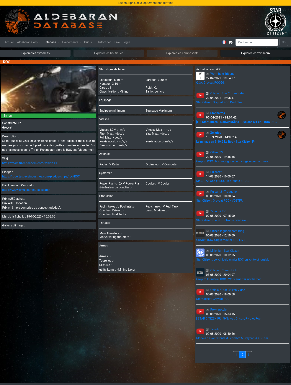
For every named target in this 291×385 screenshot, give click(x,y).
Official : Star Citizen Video (227, 93)
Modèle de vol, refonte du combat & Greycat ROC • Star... (233, 338)
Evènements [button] (70, 42)
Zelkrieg (215, 132)
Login (126, 42)
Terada (214, 329)
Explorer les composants (182, 53)
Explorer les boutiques (108, 53)
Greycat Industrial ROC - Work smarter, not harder (228, 279)
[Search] (257, 42)
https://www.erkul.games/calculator (26, 190)
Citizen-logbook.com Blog (227, 231)
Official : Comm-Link (223, 270)
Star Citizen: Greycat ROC (212, 299)
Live (117, 42)
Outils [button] (88, 42)
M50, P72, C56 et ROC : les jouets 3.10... (222, 181)
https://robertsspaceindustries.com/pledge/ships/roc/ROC (41, 176)
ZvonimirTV (217, 211)
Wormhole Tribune (222, 73)
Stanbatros (217, 113)
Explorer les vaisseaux (255, 53)
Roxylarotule (218, 309)
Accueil (10, 42)
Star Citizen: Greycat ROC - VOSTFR (219, 200)
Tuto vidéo (104, 42)
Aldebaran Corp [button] (27, 42)
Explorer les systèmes (35, 53)
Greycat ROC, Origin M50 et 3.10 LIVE (220, 240)
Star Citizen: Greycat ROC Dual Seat (219, 102)
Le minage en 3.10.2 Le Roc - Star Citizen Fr (225, 141)
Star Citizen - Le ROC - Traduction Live (221, 220)
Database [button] (50, 42)
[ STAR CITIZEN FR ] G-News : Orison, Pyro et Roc (228, 318)
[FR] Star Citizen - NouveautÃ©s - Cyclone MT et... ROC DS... (236, 122)
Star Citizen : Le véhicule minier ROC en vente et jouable (232, 259)
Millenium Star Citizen (224, 250)
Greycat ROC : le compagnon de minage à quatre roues (232, 161)
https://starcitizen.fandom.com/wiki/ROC (29, 163)
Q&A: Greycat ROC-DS (210, 82)
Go (284, 42)
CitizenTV (216, 152)
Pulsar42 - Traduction (224, 191)
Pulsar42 (216, 172)
